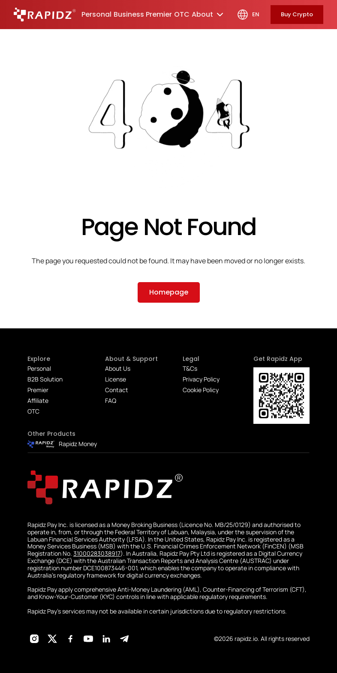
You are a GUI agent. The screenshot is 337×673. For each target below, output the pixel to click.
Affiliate (37, 400)
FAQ (110, 400)
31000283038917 (96, 553)
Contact (116, 390)
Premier (37, 390)
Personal (39, 368)
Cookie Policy (201, 390)
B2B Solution (45, 379)
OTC (33, 411)
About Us (117, 368)
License (115, 379)
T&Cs (190, 368)
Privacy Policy (201, 379)
